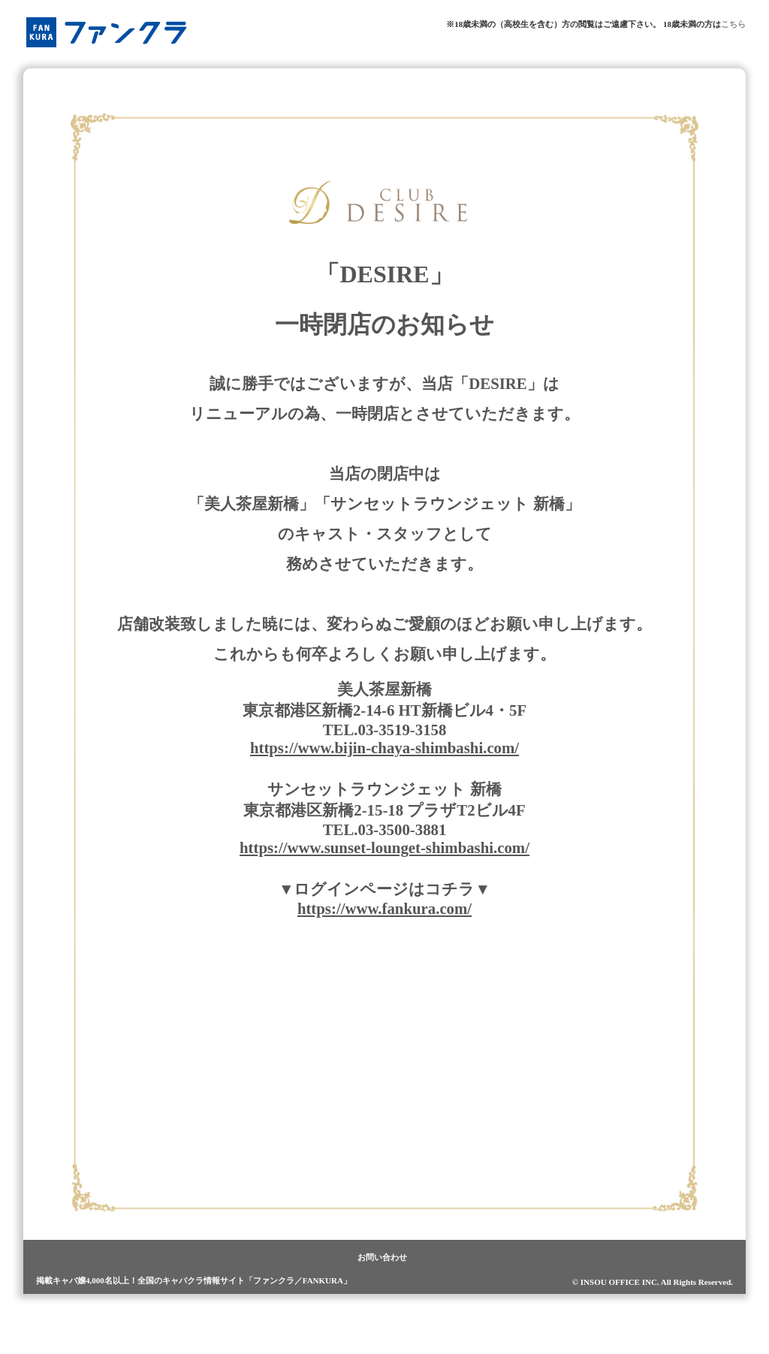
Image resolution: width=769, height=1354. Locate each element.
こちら (733, 24)
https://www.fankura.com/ (384, 908)
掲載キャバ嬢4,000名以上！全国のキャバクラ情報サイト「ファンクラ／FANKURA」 (193, 1280)
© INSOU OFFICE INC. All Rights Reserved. (652, 1281)
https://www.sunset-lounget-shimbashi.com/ (384, 847)
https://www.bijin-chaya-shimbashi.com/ (384, 747)
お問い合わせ (382, 1257)
